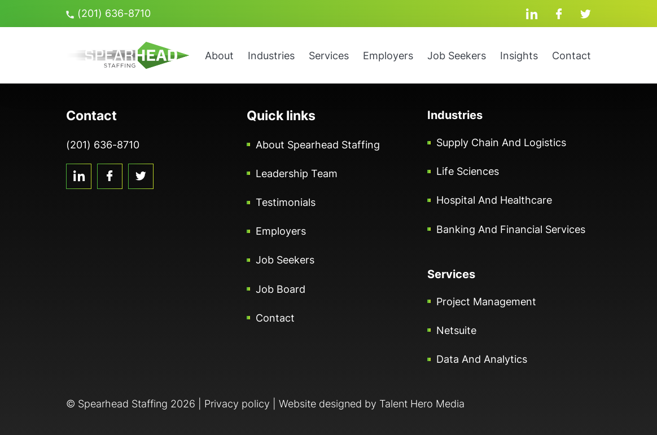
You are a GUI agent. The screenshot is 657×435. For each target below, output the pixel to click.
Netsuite (456, 330)
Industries (271, 55)
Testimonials (286, 202)
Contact (571, 55)
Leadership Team (297, 173)
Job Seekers (456, 55)
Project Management (486, 301)
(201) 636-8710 (108, 13)
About (219, 55)
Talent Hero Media (422, 404)
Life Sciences (467, 171)
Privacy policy (237, 404)
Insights (519, 55)
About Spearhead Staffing (318, 145)
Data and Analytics (481, 359)
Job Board (280, 289)
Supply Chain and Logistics (501, 142)
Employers (388, 55)
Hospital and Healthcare (494, 200)
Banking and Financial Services (510, 229)
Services (329, 55)
